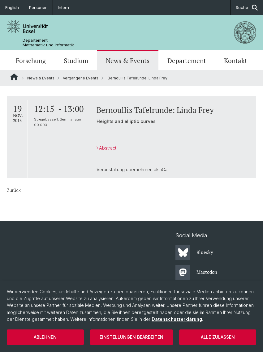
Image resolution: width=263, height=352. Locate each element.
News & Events (127, 60)
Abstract (107, 148)
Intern (63, 7)
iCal (164, 169)
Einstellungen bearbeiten (131, 337)
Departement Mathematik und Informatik (48, 42)
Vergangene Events (80, 78)
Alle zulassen (218, 337)
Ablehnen (45, 337)
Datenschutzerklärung (177, 319)
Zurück (14, 190)
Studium (76, 60)
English (12, 7)
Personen (38, 7)
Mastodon (196, 272)
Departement (186, 60)
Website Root (14, 77)
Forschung (31, 60)
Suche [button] (247, 8)
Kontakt (235, 60)
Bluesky (194, 252)
